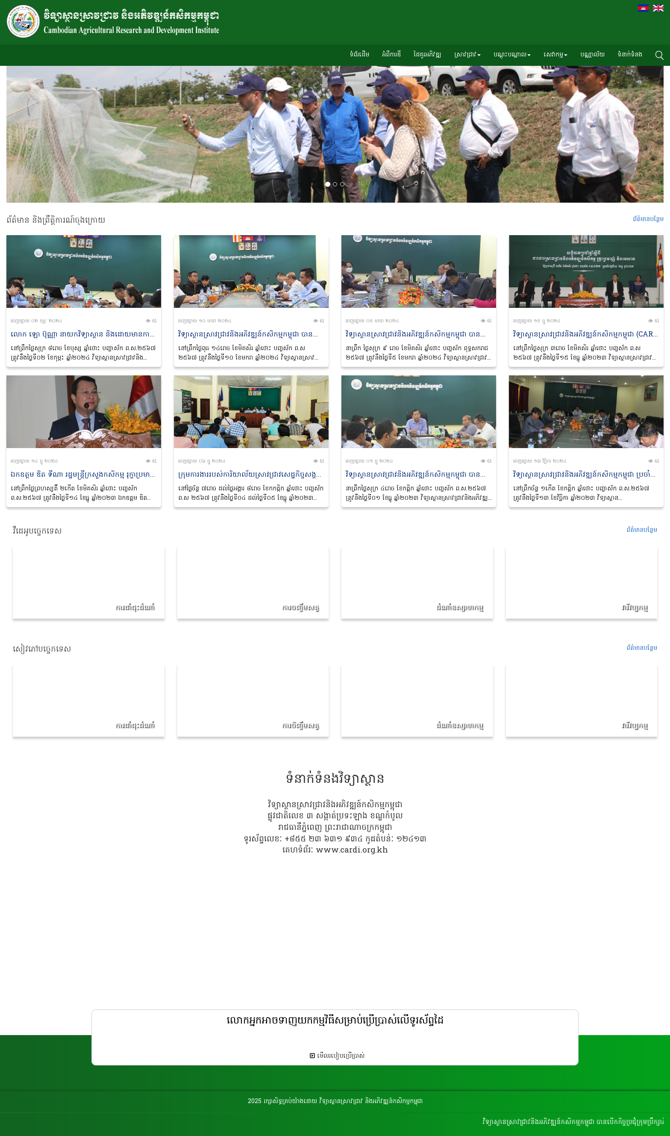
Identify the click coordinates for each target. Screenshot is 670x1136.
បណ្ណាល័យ (592, 54)
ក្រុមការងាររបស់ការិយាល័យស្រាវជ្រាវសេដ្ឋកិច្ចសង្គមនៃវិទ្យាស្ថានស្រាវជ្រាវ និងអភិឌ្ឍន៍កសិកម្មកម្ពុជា (313, 475)
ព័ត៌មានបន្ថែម (641, 530)
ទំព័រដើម (359, 54)
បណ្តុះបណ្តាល (512, 54)
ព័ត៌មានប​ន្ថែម (648, 219)
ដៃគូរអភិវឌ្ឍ (427, 54)
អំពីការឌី (391, 54)
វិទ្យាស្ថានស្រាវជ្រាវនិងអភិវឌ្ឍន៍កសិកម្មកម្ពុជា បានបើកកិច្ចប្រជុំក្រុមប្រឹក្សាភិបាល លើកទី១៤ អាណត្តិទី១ (317, 335)
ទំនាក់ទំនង (629, 54)
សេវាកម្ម (555, 54)
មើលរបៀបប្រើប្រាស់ (337, 1056)
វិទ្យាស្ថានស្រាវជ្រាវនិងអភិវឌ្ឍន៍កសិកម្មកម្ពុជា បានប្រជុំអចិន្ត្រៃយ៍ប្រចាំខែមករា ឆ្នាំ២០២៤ (465, 335)
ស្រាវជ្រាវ (467, 54)
